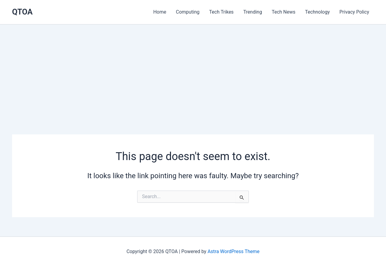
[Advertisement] (193, 69)
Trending (252, 12)
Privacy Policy (354, 12)
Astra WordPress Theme (233, 251)
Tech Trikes (221, 12)
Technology (317, 12)
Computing (187, 12)
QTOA (22, 11)
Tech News (284, 12)
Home (159, 12)
